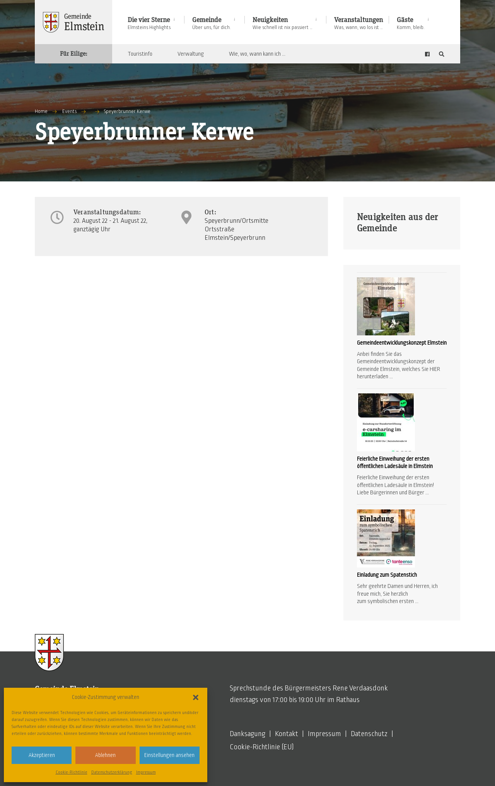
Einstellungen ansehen (169, 755)
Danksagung (247, 734)
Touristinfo (140, 54)
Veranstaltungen (358, 23)
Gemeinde (211, 23)
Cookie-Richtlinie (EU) (262, 747)
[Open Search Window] (442, 54)
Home (41, 111)
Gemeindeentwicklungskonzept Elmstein (402, 343)
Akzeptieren (42, 755)
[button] (196, 697)
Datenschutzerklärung (111, 772)
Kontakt (286, 734)
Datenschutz (369, 734)
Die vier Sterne (149, 23)
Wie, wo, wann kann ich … (257, 54)
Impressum (146, 772)
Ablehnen (105, 755)
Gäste (411, 23)
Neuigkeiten (282, 23)
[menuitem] (156, 22)
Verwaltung (191, 54)
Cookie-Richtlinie (71, 772)
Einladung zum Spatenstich (387, 575)
